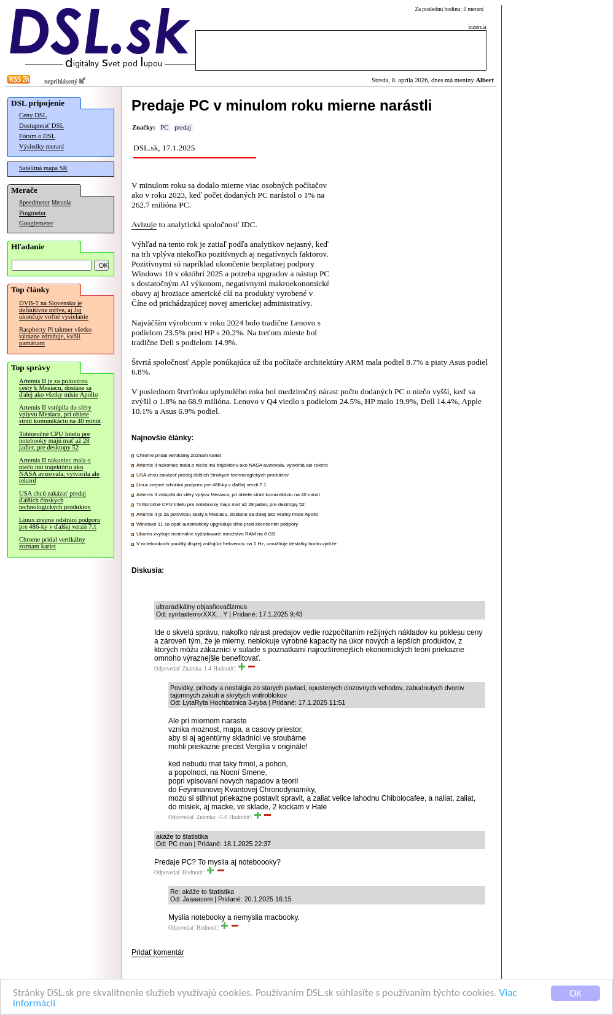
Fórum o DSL (37, 136)
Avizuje (144, 224)
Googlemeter (36, 223)
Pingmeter (32, 212)
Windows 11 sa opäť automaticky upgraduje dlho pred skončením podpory (217, 524)
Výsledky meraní (41, 146)
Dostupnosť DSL (41, 125)
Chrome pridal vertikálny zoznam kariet (52, 543)
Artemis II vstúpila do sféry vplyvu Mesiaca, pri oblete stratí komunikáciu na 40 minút (60, 414)
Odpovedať (167, 669)
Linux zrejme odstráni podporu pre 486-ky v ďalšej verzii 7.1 (59, 523)
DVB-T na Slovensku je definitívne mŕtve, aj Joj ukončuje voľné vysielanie (53, 310)
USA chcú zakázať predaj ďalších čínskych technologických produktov (55, 500)
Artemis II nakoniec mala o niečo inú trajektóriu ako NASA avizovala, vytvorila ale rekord (59, 470)
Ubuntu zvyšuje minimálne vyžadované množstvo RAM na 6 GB (205, 534)
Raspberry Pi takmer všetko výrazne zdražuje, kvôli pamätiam (55, 336)
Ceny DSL (33, 115)
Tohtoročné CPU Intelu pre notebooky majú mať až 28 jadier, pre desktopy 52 (54, 440)
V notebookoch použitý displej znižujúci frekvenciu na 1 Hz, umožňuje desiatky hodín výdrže (236, 543)
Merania (61, 203)
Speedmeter (34, 202)
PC (164, 127)
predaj (182, 127)
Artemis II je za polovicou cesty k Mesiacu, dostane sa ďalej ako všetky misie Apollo (58, 388)
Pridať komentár (157, 952)
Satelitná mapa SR (43, 168)
